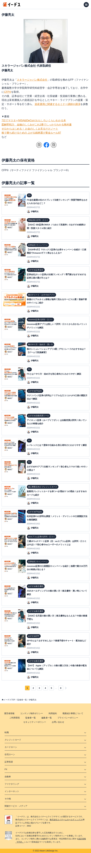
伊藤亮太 (33, 700)
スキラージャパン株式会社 (32, 79)
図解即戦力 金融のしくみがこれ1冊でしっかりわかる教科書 (37, 124)
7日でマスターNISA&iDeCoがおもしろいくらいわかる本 (34, 120)
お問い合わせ (58, 722)
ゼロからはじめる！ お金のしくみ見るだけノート (30, 128)
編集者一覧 (46, 718)
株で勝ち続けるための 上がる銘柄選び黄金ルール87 (31, 132)
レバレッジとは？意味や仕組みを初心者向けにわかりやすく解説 (57, 445)
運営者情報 (9, 713)
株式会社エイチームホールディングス (66, 820)
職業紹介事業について (73, 713)
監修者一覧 (22, 700)
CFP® (7, 92)
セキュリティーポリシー (34, 722)
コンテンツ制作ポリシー (31, 713)
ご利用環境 (14, 718)
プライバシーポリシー (67, 718)
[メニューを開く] (86, 4)
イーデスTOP (9, 700)
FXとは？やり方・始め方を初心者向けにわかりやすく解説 (54, 374)
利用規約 (53, 713)
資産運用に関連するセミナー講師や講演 (57, 104)
